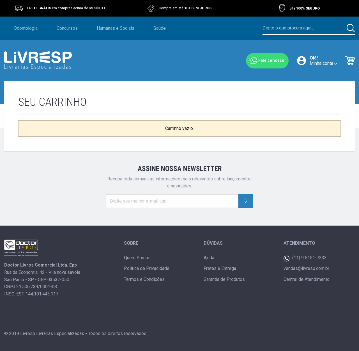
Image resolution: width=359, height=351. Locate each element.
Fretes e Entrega (220, 268)
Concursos (67, 28)
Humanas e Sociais (115, 28)
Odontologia (26, 28)
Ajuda (209, 257)
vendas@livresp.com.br (306, 268)
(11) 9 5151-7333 (305, 258)
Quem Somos (137, 257)
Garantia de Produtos (224, 279)
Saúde (159, 28)
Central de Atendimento (307, 279)
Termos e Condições (144, 279)
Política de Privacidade (146, 268)
